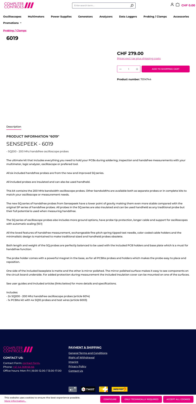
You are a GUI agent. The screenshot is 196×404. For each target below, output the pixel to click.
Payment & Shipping (85, 349)
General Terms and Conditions (88, 355)
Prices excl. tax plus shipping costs (139, 60)
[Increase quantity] (137, 70)
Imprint (73, 363)
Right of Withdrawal (82, 359)
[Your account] (172, 5)
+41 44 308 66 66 (23, 368)
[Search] (132, 6)
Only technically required (141, 399)
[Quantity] (128, 70)
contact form (31, 365)
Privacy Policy (77, 368)
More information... (15, 401)
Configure (110, 399)
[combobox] (100, 6)
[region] (58, 86)
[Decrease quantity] (120, 70)
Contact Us (76, 372)
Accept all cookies (178, 399)
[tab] (13, 129)
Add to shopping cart (165, 71)
